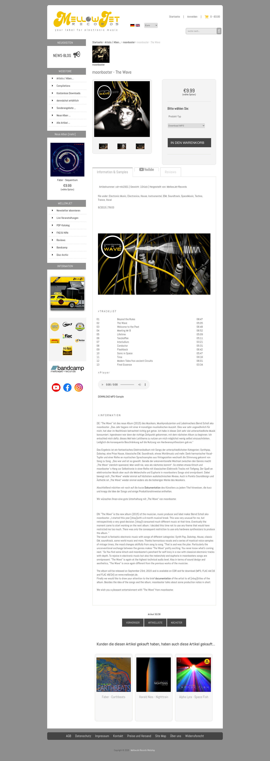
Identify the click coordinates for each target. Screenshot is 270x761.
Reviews (58, 240)
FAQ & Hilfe (60, 232)
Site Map (160, 736)
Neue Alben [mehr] (65, 134)
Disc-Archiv (60, 255)
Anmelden (192, 16)
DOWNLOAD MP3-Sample (111, 396)
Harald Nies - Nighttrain (153, 697)
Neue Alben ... (61, 115)
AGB (68, 736)
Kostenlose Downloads (68, 93)
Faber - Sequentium (67, 178)
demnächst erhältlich (68, 101)
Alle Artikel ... (61, 123)
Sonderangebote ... (64, 108)
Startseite (174, 16)
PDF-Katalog (61, 225)
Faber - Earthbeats (113, 697)
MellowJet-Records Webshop (143, 750)
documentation (163, 578)
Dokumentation (153, 487)
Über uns (175, 736)
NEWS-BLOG (62, 55)
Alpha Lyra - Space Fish (193, 697)
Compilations (68, 86)
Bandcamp (59, 247)
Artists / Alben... (113, 42)
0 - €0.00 (212, 16)
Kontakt (118, 736)
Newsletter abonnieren (66, 210)
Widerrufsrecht (194, 736)
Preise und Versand (139, 736)
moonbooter (129, 42)
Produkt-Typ (175, 116)
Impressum (102, 736)
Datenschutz (83, 736)
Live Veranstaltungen (65, 218)
